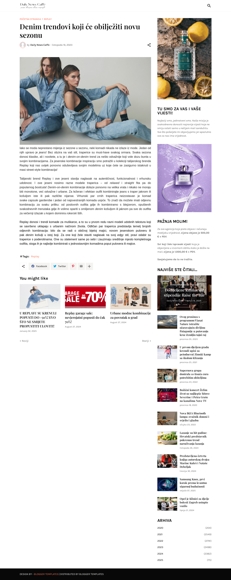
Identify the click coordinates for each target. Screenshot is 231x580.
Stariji (145, 340)
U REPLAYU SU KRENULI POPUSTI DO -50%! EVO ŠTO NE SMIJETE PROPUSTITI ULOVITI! (38, 319)
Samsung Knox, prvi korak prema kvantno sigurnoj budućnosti (193, 483)
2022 (184, 541)
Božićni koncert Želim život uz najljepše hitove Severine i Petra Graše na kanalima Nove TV (195, 395)
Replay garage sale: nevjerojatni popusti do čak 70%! (85, 317)
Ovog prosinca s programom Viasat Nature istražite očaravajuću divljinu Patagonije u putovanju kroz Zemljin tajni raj (194, 326)
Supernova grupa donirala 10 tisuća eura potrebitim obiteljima (194, 374)
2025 (184, 560)
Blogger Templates (46, 574)
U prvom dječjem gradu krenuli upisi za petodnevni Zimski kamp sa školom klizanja (195, 352)
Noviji (25, 340)
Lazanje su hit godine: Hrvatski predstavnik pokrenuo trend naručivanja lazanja (193, 438)
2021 (184, 534)
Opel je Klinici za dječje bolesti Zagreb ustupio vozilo (194, 502)
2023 (184, 547)
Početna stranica (30, 19)
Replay (48, 19)
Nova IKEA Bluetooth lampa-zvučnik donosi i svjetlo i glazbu (194, 417)
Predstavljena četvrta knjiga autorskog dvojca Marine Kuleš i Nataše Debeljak (194, 461)
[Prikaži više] (89, 266)
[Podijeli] (149, 45)
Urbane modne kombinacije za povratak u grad (130, 315)
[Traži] (208, 6)
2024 (184, 554)
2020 (184, 528)
